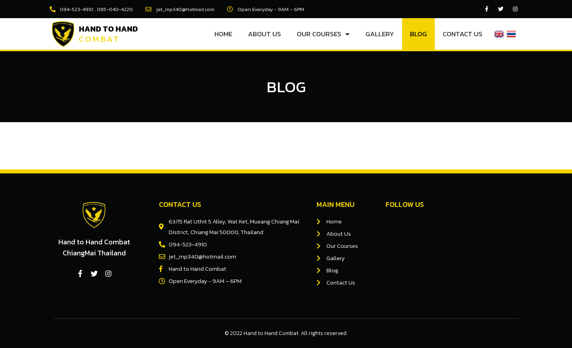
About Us (264, 34)
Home (223, 34)
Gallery (379, 34)
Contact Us (463, 34)
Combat (99, 39)
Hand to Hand (108, 29)
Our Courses (323, 34)
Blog (418, 34)
